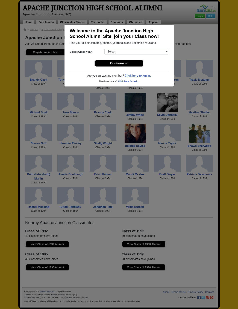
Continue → (119, 63)
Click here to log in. (138, 75)
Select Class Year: (81, 51)
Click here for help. (128, 81)
